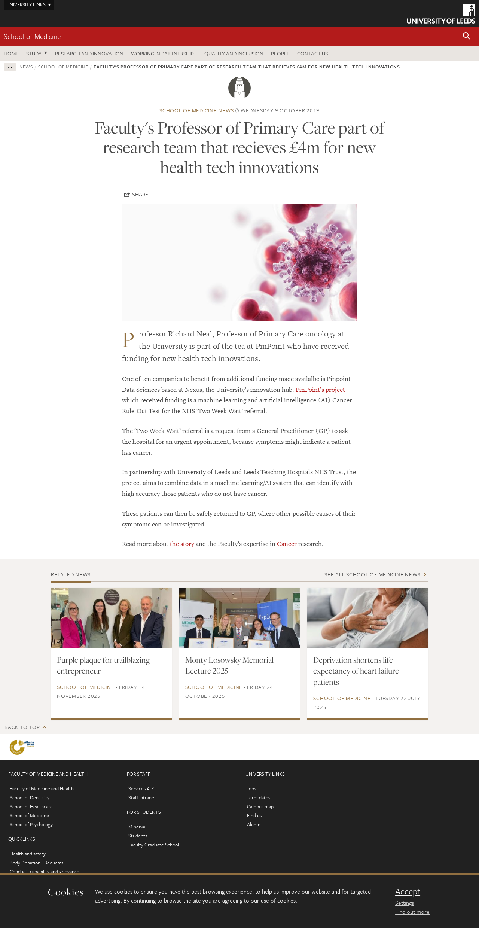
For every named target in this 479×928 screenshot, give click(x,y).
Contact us (312, 53)
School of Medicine (32, 36)
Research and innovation (89, 53)
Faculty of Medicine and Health (42, 788)
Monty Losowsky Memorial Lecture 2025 (229, 665)
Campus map (260, 806)
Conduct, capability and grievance (44, 871)
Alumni (254, 824)
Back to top (22, 727)
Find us (254, 815)
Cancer (287, 543)
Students (137, 835)
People (280, 53)
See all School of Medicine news (372, 574)
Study (34, 53)
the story (182, 543)
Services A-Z (141, 788)
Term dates (258, 797)
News (26, 66)
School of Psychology (31, 824)
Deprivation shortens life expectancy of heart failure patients (356, 671)
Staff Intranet (142, 797)
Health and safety (28, 853)
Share (140, 194)
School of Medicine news (196, 110)
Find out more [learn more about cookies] (412, 911)
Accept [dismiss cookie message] (407, 891)
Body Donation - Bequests (36, 862)
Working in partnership (162, 53)
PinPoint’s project (320, 389)
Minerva (136, 826)
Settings (404, 902)
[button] (466, 36)
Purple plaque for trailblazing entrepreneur (103, 665)
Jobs (251, 788)
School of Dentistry (29, 797)
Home (11, 53)
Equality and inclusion (232, 53)
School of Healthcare (31, 806)
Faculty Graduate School (153, 844)
